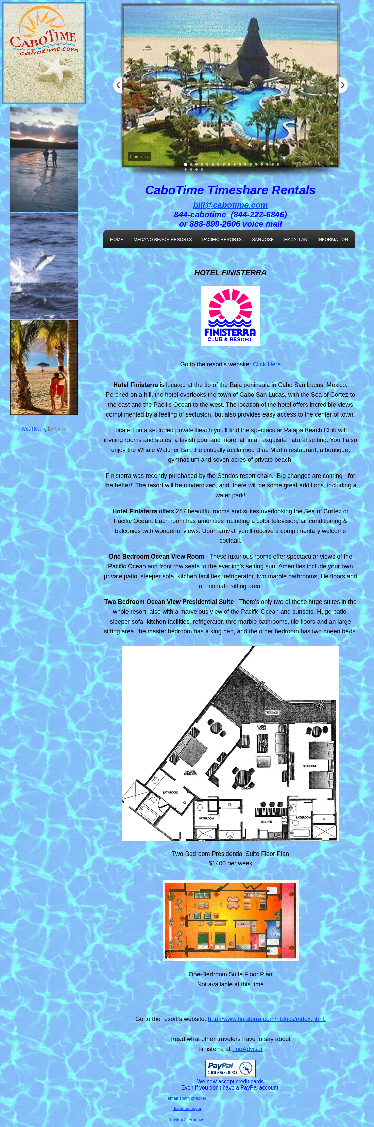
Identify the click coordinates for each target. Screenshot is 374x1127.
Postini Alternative (187, 1119)
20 (191, 169)
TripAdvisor (247, 1049)
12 (245, 164)
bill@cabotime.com (230, 204)
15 (262, 164)
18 (278, 164)
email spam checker (187, 1098)
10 (234, 164)
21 (196, 169)
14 (256, 164)
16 (267, 164)
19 (185, 169)
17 (272, 164)
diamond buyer (187, 1108)
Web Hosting (34, 429)
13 (251, 164)
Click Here (267, 364)
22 (202, 169)
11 (240, 164)
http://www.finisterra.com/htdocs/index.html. (267, 1019)
